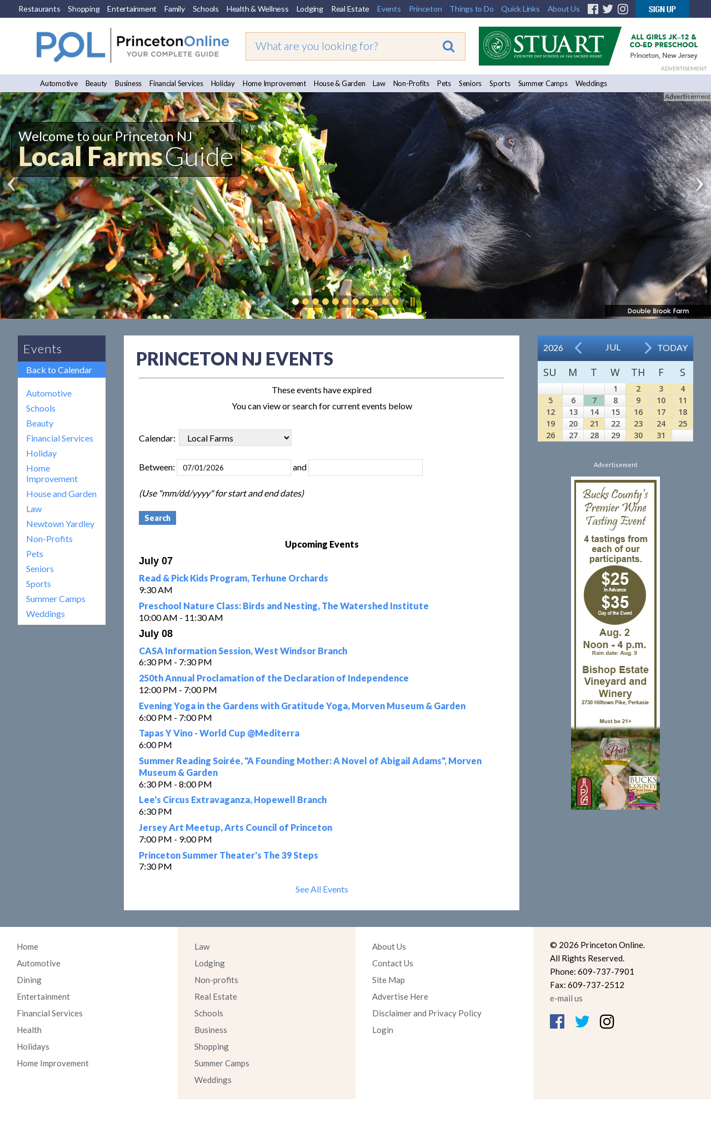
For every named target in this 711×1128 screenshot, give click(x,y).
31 (661, 435)
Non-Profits (411, 83)
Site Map (388, 980)
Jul (612, 347)
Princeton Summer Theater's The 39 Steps (228, 855)
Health (29, 1030)
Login (382, 1030)
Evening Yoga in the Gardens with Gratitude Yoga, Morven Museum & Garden (302, 705)
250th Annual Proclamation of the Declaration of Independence (274, 678)
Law (379, 83)
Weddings (591, 83)
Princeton (425, 8)
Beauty (97, 83)
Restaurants (39, 8)
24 (661, 423)
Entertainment (132, 8)
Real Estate (350, 8)
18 (682, 412)
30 (638, 435)
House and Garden (61, 493)
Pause (412, 302)
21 (594, 423)
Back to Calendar (59, 369)
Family (174, 8)
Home (27, 946)
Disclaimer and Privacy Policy (427, 1013)
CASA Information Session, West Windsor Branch (243, 650)
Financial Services (176, 83)
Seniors (470, 83)
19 (550, 423)
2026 (553, 347)
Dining (29, 980)
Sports (499, 83)
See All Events (322, 889)
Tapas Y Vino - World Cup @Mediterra (219, 733)
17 (661, 412)
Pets (444, 83)
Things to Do (471, 8)
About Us (564, 8)
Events (389, 8)
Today (672, 347)
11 (682, 400)
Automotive (59, 83)
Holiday (223, 83)
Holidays (33, 1046)
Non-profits (216, 980)
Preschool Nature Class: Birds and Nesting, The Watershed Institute (284, 605)
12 (550, 412)
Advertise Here (400, 996)
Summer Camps (543, 83)
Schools (206, 8)
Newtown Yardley (60, 523)
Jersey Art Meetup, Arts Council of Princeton (235, 827)
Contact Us (392, 963)
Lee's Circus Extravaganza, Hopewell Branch (233, 799)
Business (128, 83)
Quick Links (520, 8)
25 (682, 423)
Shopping (83, 8)
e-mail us (566, 998)
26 (550, 435)
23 (638, 423)
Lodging (310, 8)
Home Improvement (274, 83)
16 (638, 412)
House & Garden (339, 83)
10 (661, 400)
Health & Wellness (258, 8)
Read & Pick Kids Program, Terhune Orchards (233, 578)
